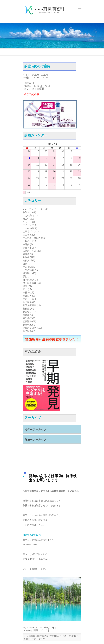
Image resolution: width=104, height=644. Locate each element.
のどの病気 (28, 215)
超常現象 (27, 324)
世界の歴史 (28, 241)
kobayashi (32, 627)
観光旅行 (27, 318)
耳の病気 (27, 302)
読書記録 (27, 321)
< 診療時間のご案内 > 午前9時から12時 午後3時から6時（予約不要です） (51, 637)
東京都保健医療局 (32, 535)
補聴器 (26, 315)
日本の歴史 (28, 280)
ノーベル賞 (28, 228)
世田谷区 (27, 235)
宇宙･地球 (28, 267)
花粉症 (26, 308)
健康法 (26, 254)
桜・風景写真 (29, 283)
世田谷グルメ (29, 231)
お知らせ (27, 212)
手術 (25, 276)
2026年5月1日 (47, 627)
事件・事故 (28, 247)
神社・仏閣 (28, 292)
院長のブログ (29, 328)
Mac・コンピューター (34, 209)
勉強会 (26, 257)
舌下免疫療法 (29, 305)
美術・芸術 (28, 299)
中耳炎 (26, 244)
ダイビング (28, 225)
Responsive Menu (79, 7)
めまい (26, 219)
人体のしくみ (29, 251)
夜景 (25, 263)
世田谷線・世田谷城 (33, 238)
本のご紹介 (32, 351)
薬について (28, 312)
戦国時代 (27, 273)
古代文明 (27, 260)
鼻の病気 (27, 331)
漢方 (25, 286)
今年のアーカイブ (37, 429)
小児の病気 (28, 270)
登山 (25, 289)
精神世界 (27, 296)
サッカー (27, 222)
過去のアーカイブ (37, 439)
